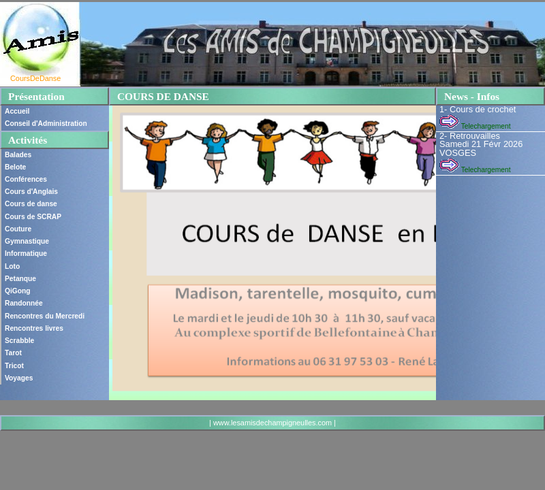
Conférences (26, 179)
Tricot (14, 366)
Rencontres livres (34, 328)
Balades (18, 155)
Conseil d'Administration (46, 123)
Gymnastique (27, 241)
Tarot (13, 353)
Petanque (20, 278)
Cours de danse (31, 204)
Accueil (17, 111)
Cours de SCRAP (33, 216)
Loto (12, 266)
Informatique (26, 253)
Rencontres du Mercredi (44, 316)
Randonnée (24, 303)
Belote (15, 167)
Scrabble (19, 340)
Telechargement (474, 126)
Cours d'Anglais (31, 191)
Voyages (19, 378)
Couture (18, 229)
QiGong (18, 291)
